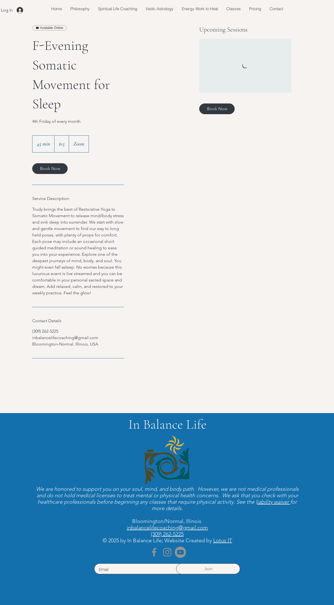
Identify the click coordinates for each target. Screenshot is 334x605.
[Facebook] (154, 552)
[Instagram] (167, 552)
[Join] (208, 568)
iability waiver (273, 502)
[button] (233, 8)
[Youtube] (180, 552)
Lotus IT (222, 540)
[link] (50, 168)
